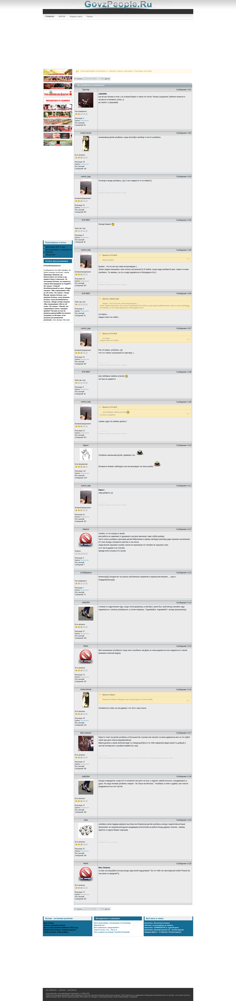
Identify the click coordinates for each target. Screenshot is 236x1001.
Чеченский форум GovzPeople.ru (93, 71)
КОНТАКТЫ (72, 990)
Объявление (50, 255)
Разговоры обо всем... (144, 71)
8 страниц (78, 79)
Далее (107, 79)
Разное (90, 17)
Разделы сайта (76, 17)
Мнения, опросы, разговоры (121, 71)
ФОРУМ (62, 17)
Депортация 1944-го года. (55, 247)
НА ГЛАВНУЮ (51, 990)
